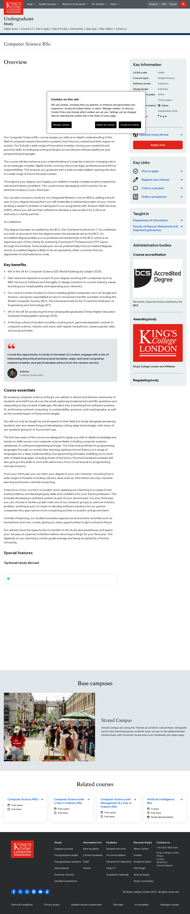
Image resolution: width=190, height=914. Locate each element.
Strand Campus (116, 720)
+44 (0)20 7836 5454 (167, 847)
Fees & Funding (59, 29)
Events (144, 855)
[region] (96, 112)
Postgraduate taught (67, 855)
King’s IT (119, 868)
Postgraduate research (67, 861)
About (116, 5)
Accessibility (141, 904)
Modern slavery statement (86, 904)
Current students (93, 855)
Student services (119, 848)
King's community (144, 880)
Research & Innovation (76, 5)
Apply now (158, 145)
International (76, 29)
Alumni (173, 4)
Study (32, 5)
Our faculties (100, 5)
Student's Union (144, 861)
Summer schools (67, 874)
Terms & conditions (22, 904)
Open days (91, 29)
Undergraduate (19, 19)
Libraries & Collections (119, 861)
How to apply (42, 29)
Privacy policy (52, 904)
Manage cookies (169, 904)
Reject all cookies (106, 125)
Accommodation (119, 855)
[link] (158, 134)
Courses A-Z (27, 29)
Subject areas (11, 29)
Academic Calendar (119, 874)
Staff (163, 4)
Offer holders (106, 29)
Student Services (50, 5)
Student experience (67, 880)
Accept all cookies (129, 125)
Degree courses (67, 848)
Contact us (121, 29)
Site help (118, 904)
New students (93, 848)
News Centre (144, 848)
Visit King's (144, 868)
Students (153, 4)
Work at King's (144, 874)
